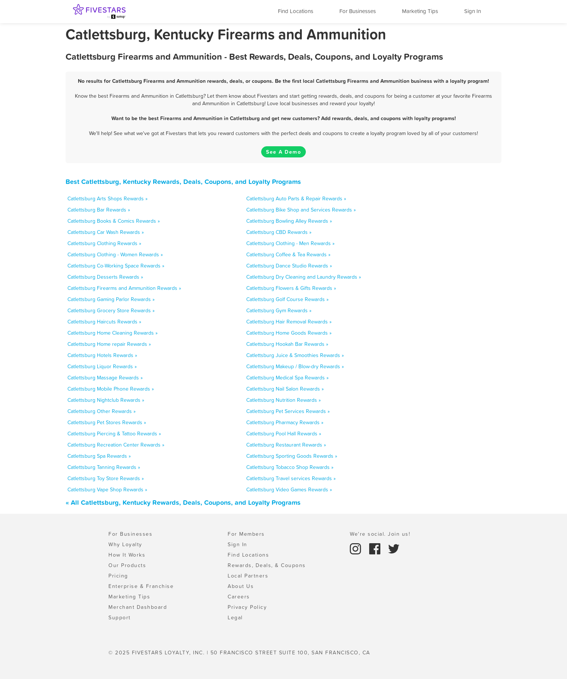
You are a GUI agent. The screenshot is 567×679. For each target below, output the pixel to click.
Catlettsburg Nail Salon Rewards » (285, 388)
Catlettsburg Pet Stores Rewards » (106, 422)
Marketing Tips (420, 11)
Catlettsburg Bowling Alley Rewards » (289, 221)
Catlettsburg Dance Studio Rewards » (289, 265)
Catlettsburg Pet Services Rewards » (288, 411)
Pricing (118, 575)
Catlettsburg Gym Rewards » (278, 310)
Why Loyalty (125, 544)
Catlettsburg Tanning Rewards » (103, 467)
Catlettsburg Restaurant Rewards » (286, 444)
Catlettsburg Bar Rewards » (98, 209)
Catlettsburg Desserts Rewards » (105, 277)
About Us (241, 586)
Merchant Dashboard (137, 607)
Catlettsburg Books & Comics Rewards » (113, 221)
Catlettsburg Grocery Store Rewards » (111, 310)
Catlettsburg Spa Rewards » (99, 456)
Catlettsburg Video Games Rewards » (289, 489)
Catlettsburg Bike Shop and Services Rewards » (301, 209)
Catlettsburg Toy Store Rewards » (105, 478)
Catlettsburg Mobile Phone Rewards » (110, 388)
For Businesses (357, 11)
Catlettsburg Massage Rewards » (105, 377)
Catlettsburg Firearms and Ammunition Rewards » (124, 288)
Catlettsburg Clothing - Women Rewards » (115, 254)
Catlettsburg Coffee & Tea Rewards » (288, 254)
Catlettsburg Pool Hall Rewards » (283, 433)
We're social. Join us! (380, 534)
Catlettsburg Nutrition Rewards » (283, 400)
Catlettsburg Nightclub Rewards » (105, 400)
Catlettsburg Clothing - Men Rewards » (290, 243)
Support (119, 617)
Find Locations (295, 11)
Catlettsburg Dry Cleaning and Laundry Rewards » (303, 277)
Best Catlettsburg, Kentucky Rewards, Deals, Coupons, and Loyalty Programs (183, 181)
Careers (239, 596)
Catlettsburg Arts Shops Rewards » (107, 198)
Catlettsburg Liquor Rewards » (102, 366)
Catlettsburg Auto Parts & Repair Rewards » (296, 198)
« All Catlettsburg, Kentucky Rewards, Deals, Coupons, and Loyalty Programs (183, 502)
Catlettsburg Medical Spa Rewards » (287, 377)
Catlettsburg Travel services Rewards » (291, 478)
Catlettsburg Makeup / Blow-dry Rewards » (295, 366)
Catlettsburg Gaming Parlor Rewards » (111, 299)
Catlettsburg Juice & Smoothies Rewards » (295, 355)
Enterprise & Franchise (141, 586)
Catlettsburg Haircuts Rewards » (104, 321)
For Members (246, 534)
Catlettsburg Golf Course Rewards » (287, 299)
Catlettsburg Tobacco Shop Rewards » (289, 467)
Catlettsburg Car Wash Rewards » (105, 232)
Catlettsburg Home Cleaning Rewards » (112, 333)
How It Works (126, 554)
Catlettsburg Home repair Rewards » (109, 344)
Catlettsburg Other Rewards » (101, 411)
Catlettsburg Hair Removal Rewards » (289, 321)
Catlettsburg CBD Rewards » (278, 232)
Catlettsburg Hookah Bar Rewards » (287, 344)
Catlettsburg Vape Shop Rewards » (107, 489)
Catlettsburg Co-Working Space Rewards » (115, 265)
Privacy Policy (247, 607)
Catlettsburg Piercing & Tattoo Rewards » (114, 433)
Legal (235, 617)
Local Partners (248, 575)
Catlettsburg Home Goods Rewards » (289, 333)
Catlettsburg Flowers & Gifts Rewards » (291, 288)
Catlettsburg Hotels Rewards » (102, 355)
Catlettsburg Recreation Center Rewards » (115, 444)
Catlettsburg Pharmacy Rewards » (284, 422)
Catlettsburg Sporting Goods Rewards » (291, 456)
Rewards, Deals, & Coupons (267, 565)
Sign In (472, 11)
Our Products (127, 565)
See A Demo (283, 152)
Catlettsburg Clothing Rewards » (104, 243)
